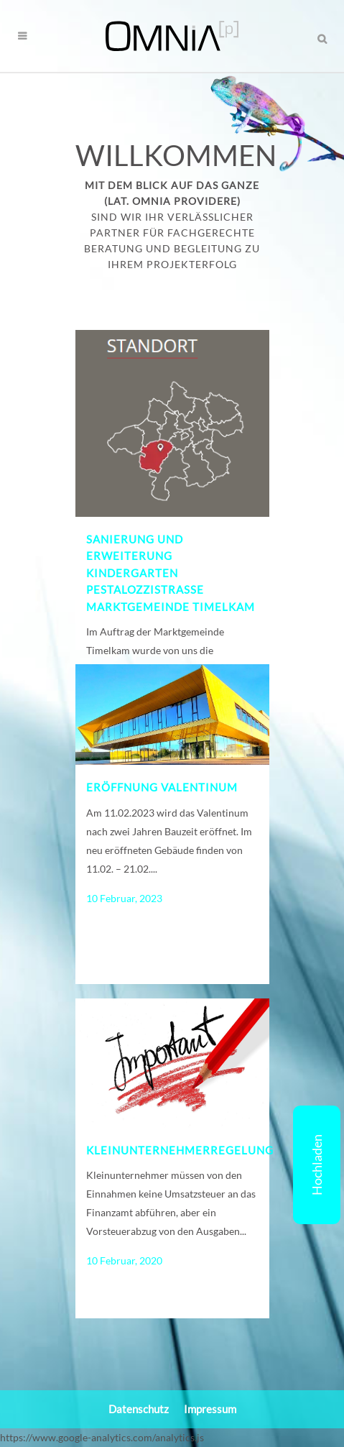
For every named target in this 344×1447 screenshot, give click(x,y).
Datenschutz (138, 1408)
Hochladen (317, 1164)
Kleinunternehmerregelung (180, 1150)
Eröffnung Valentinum (162, 787)
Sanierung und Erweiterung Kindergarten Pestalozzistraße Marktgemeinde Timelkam (170, 573)
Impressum (210, 1408)
